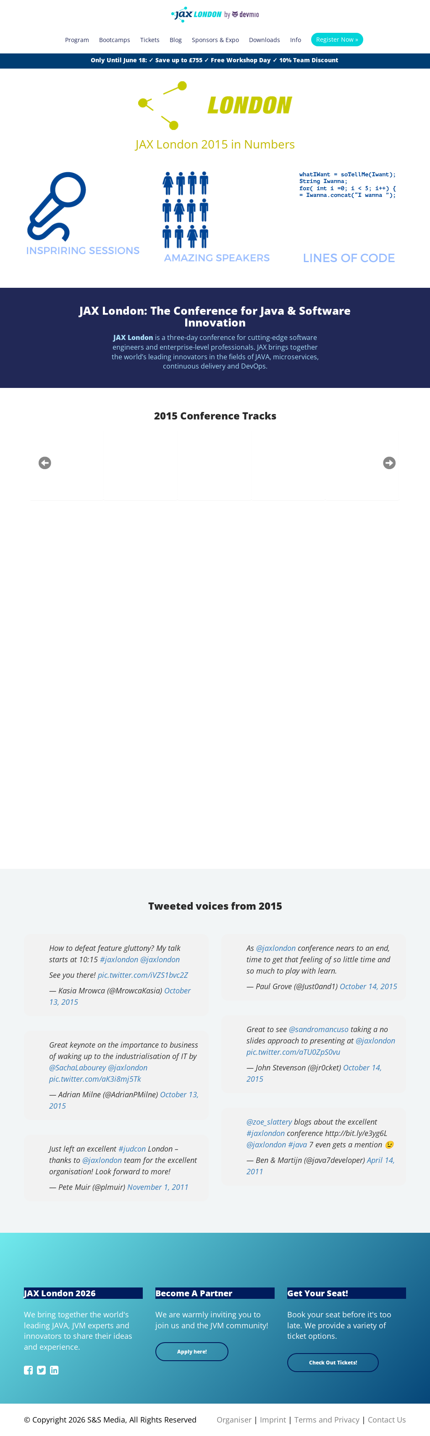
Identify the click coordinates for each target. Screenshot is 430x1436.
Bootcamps (114, 40)
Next (389, 463)
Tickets (150, 40)
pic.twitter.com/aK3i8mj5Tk (95, 1079)
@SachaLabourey (77, 1067)
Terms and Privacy (326, 1420)
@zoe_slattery (269, 1122)
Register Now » (337, 39)
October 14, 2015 (368, 986)
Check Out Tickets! (333, 1362)
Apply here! (192, 1351)
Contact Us (387, 1420)
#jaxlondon (119, 959)
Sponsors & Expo (215, 40)
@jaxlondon (160, 959)
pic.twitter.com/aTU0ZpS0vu (293, 1052)
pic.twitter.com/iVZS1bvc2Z (143, 975)
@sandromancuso (319, 1029)
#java (297, 1144)
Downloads (264, 40)
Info (295, 40)
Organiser (234, 1420)
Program (77, 40)
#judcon (132, 1149)
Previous (45, 463)
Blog (176, 40)
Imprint (273, 1420)
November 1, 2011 (158, 1187)
